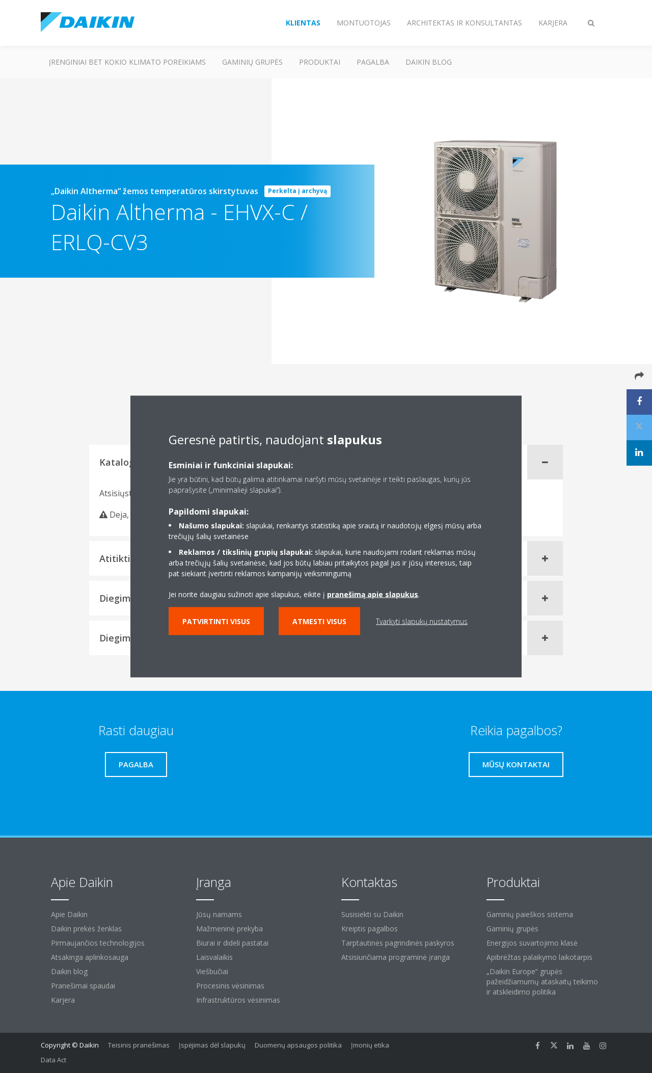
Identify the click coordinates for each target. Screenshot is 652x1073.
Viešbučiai (212, 971)
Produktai (319, 62)
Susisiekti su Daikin (372, 914)
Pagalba (373, 62)
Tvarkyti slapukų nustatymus (422, 621)
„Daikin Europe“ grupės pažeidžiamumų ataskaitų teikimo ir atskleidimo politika (542, 982)
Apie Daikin (69, 914)
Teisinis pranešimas (139, 1045)
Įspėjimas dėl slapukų (212, 1045)
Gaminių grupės (252, 62)
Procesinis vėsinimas (230, 985)
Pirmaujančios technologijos (98, 943)
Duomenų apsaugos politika (298, 1045)
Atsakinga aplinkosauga (89, 957)
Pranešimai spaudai (83, 985)
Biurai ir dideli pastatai (232, 943)
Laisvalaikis (214, 957)
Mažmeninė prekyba (229, 928)
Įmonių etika (370, 1045)
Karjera (63, 1000)
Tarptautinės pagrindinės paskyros (397, 943)
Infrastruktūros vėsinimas (238, 1000)
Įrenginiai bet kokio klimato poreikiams (127, 62)
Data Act (53, 1059)
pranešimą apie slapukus (372, 594)
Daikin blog (428, 62)
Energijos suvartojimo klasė (532, 943)
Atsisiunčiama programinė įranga (395, 957)
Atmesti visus (319, 621)
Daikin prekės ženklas (86, 928)
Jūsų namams (219, 914)
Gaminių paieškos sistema (529, 914)
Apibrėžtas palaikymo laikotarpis (539, 957)
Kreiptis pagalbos (369, 928)
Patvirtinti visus (216, 621)
